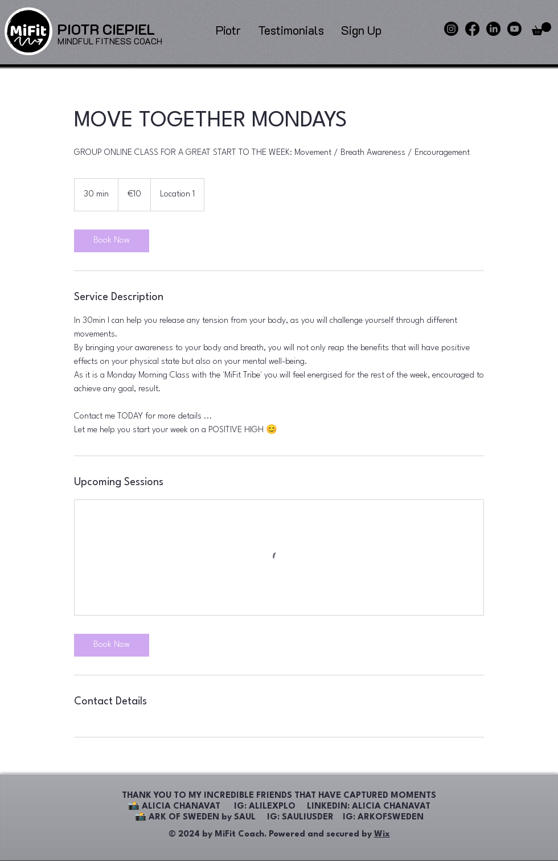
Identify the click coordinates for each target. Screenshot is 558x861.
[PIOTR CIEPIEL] (106, 29)
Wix (382, 834)
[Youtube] (514, 29)
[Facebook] (472, 29)
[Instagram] (451, 29)
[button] (541, 28)
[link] (111, 240)
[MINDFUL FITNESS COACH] (110, 41)
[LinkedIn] (493, 29)
